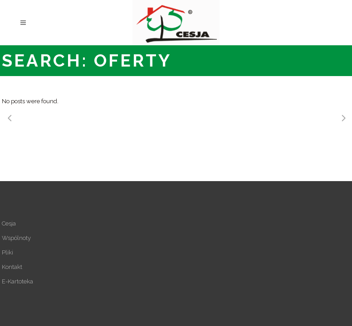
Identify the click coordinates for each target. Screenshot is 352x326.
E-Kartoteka (17, 281)
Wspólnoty (16, 238)
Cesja (9, 223)
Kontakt (12, 267)
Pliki (7, 252)
